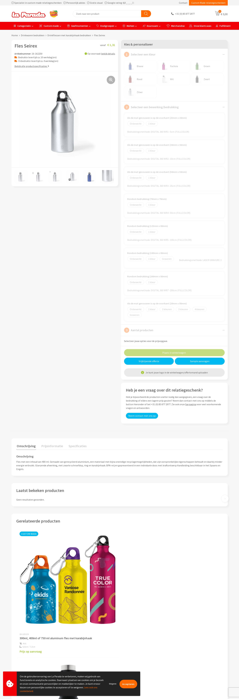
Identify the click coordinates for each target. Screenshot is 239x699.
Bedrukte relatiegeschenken (192, 656)
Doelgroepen (105, 25)
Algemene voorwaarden (82, 656)
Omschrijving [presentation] (25, 445)
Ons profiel (75, 642)
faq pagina (190, 404)
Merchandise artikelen (188, 646)
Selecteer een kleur (139, 54)
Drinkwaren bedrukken (32, 35)
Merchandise (176, 25)
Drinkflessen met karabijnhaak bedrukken (69, 35)
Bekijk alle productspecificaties (31, 66)
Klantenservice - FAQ (134, 642)
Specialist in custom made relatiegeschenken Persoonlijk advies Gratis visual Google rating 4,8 (72, 2)
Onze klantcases (200, 25)
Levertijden (129, 656)
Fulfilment (223, 25)
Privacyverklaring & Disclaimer (85, 660)
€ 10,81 (79, 609)
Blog (179, 665)
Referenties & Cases (80, 646)
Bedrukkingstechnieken (189, 651)
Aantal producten (138, 330)
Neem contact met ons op (142, 415)
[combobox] (107, 13)
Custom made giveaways (189, 642)
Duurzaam (150, 25)
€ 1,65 (130, 606)
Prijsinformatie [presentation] (50, 445)
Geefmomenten (77, 25)
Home (14, 35)
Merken (128, 25)
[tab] (25, 446)
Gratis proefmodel (133, 646)
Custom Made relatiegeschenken (208, 2)
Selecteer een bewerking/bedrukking (151, 107)
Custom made (49, 25)
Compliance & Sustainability (84, 651)
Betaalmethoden (132, 665)
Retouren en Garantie (134, 660)
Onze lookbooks (185, 660)
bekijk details (108, 53)
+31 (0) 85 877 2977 (185, 13)
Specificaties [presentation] (75, 445)
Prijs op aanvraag (31, 603)
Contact (183, 2)
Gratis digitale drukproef (136, 651)
